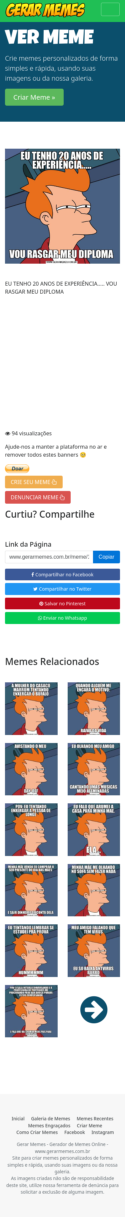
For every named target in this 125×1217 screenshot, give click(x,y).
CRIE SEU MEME (34, 482)
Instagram (103, 1132)
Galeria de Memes (50, 1118)
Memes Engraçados (49, 1125)
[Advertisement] (62, 363)
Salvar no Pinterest (62, 603)
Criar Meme (89, 1125)
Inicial (18, 1118)
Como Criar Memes (37, 1132)
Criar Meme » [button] (34, 97)
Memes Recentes (95, 1118)
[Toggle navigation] (110, 9)
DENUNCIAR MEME (38, 497)
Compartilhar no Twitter (62, 589)
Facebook (74, 1132)
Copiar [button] (106, 557)
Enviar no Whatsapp (62, 618)
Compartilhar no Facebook (62, 574)
